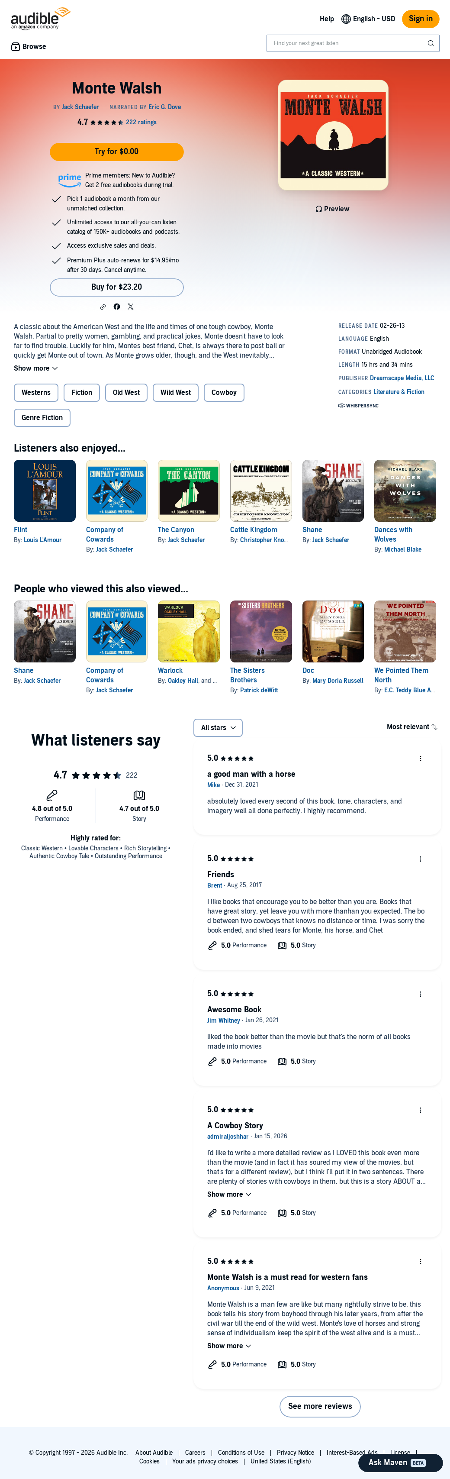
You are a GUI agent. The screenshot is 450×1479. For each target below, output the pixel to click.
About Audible (154, 1452)
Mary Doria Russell (337, 681)
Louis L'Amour (43, 540)
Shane (312, 530)
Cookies (149, 1461)
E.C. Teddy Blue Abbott (414, 690)
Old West (126, 392)
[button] (103, 307)
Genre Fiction (42, 417)
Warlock (170, 670)
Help (327, 19)
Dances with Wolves (393, 535)
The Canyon (176, 530)
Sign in (421, 18)
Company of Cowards (104, 535)
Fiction (81, 392)
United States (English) (281, 1461)
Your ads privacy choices (205, 1461)
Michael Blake (402, 549)
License (400, 1452)
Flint (20, 530)
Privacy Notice (295, 1452)
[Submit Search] (432, 43)
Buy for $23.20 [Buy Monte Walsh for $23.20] (116, 287)
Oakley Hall (183, 681)
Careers (195, 1452)
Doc (308, 670)
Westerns (36, 392)
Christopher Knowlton (269, 540)
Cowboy (224, 392)
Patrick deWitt (259, 690)
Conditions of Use (241, 1452)
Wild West (176, 392)
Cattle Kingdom (253, 530)
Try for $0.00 (116, 151)
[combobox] (353, 43)
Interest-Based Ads (352, 1452)
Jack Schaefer (114, 549)
